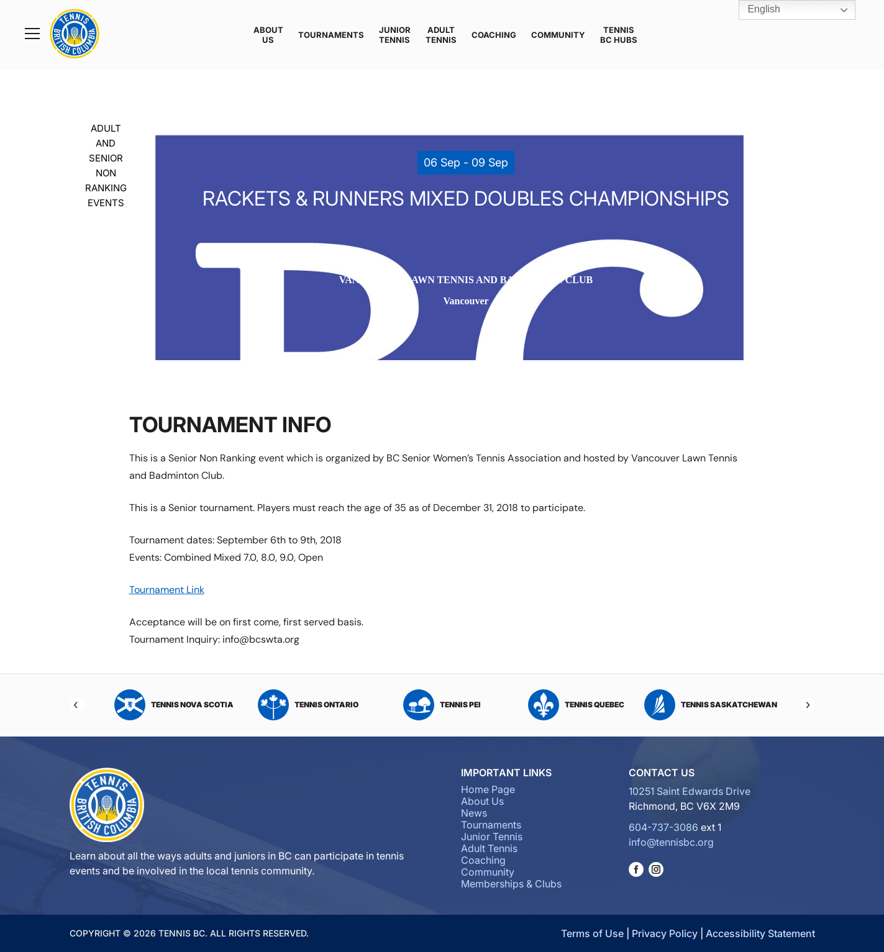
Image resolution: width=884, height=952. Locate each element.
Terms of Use (592, 933)
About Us (268, 35)
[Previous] (77, 704)
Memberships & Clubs (511, 883)
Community (558, 35)
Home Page (488, 789)
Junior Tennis (395, 35)
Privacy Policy (665, 933)
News (474, 813)
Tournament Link (166, 589)
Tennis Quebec (576, 704)
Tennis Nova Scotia (174, 704)
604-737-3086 (663, 827)
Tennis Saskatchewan (710, 704)
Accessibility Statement (760, 933)
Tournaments (331, 35)
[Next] (807, 704)
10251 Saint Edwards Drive (689, 791)
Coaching (494, 35)
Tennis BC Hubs (618, 35)
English (755, 9)
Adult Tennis (441, 35)
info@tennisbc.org (671, 842)
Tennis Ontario (308, 704)
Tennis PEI (442, 704)
